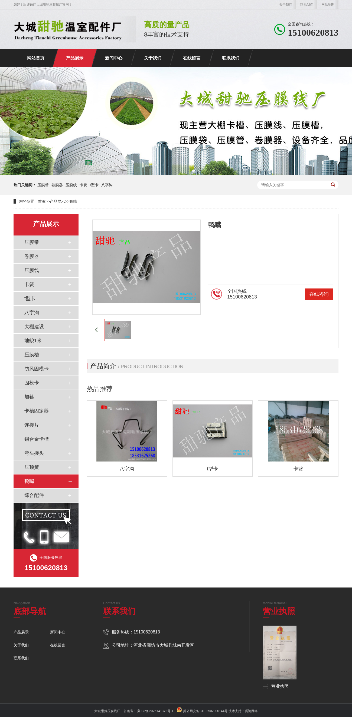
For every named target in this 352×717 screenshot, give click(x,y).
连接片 (31, 425)
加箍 (29, 397)
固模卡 (31, 383)
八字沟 (107, 185)
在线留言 (191, 58)
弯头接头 (34, 453)
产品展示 (74, 58)
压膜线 (71, 185)
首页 (41, 201)
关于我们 (285, 4)
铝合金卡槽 (36, 439)
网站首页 (35, 58)
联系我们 (306, 4)
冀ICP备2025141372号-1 (155, 711)
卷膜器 (57, 185)
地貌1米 (33, 340)
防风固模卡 (36, 368)
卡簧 (83, 185)
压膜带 (43, 185)
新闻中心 (113, 58)
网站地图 (327, 4)
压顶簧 (31, 467)
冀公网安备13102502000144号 (205, 711)
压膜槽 (31, 354)
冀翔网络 (251, 711)
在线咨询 (319, 294)
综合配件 (34, 495)
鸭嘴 (73, 201)
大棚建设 (34, 326)
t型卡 (94, 185)
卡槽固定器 (36, 411)
